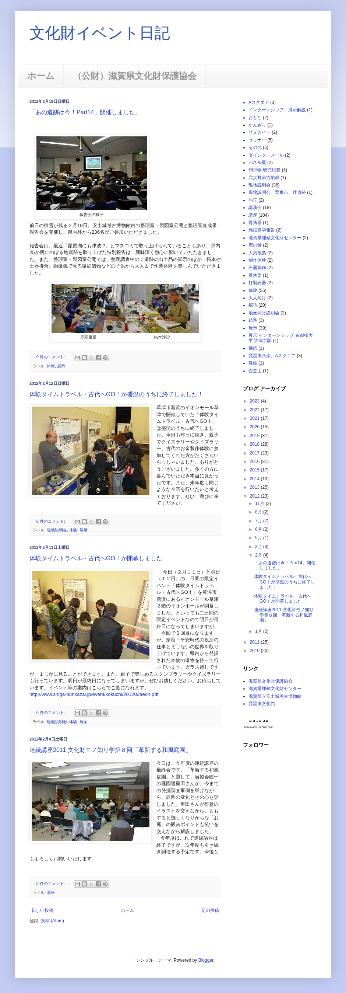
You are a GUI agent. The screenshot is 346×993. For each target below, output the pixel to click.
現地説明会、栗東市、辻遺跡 (277, 192)
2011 (255, 642)
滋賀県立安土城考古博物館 (274, 696)
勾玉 (252, 200)
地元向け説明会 (263, 313)
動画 (252, 348)
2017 (255, 453)
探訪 (252, 305)
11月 (260, 503)
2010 (255, 650)
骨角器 (255, 222)
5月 (259, 537)
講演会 (255, 207)
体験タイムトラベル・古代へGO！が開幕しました (95, 558)
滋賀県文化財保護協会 (270, 681)
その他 (255, 147)
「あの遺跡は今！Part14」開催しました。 (85, 112)
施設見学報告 (261, 230)
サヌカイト (259, 132)
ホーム (40, 76)
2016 (255, 461)
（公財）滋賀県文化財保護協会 (135, 76)
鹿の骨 (255, 245)
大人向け (257, 297)
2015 (255, 470)
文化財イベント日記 (99, 33)
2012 (255, 496)
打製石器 (257, 282)
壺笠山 (255, 370)
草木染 (255, 275)
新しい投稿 (42, 910)
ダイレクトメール (266, 155)
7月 (259, 520)
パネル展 (257, 162)
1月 (259, 631)
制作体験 (257, 260)
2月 (259, 555)
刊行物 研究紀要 (264, 170)
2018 (255, 444)
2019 (255, 435)
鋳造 (252, 320)
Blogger (205, 960)
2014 (255, 478)
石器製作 (257, 267)
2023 (255, 401)
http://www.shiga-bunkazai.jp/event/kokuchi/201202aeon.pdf (93, 694)
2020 (255, 426)
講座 (51, 892)
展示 (61, 366)
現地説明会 (57, 530)
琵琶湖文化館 (261, 703)
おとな (255, 117)
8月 (259, 512)
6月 (259, 529)
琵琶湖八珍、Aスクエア (272, 355)
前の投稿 (210, 910)
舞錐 (252, 363)
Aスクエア (258, 102)
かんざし (257, 125)
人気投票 (257, 252)
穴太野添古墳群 (263, 177)
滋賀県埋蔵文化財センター (274, 237)
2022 (255, 409)
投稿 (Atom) (52, 920)
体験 (51, 366)
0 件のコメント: (51, 357)
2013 (255, 487)
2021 (255, 418)
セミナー (257, 140)
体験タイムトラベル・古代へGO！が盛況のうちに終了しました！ (116, 394)
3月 (259, 546)
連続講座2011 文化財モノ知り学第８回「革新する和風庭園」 (110, 750)
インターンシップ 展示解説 (277, 109)
